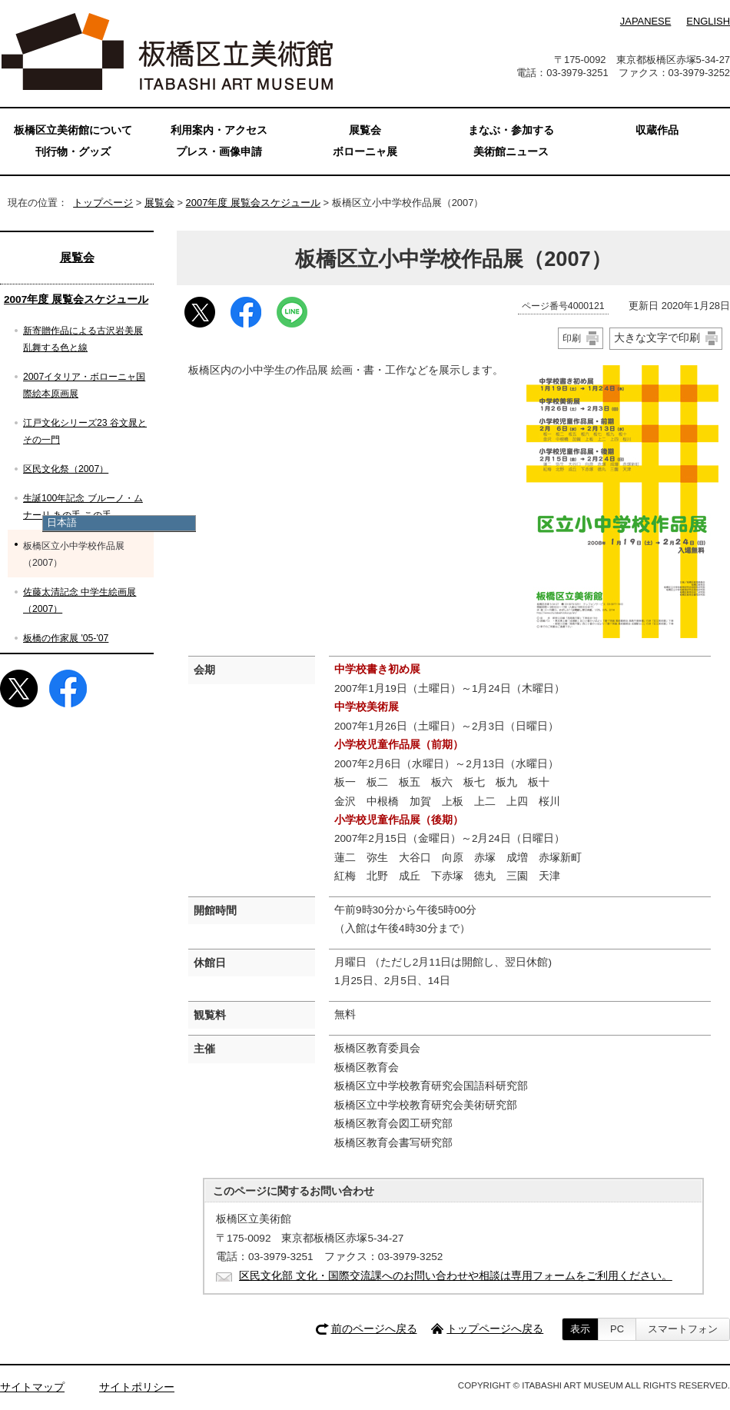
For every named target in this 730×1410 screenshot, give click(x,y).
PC (617, 1329)
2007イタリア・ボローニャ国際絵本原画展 (84, 385)
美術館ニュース (511, 152)
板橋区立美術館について (73, 130)
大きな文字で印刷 (657, 337)
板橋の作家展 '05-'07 (65, 638)
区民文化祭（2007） (65, 469)
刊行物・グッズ (73, 152)
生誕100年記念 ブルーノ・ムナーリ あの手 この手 (83, 506)
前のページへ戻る (374, 1329)
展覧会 (159, 202)
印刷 (571, 338)
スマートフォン (683, 1329)
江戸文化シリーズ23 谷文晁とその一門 (85, 431)
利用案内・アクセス (219, 130)
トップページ (103, 202)
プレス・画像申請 (219, 152)
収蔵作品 (657, 130)
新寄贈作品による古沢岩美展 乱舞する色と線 (83, 339)
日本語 (62, 522)
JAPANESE (645, 21)
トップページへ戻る (494, 1329)
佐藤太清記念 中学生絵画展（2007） (79, 600)
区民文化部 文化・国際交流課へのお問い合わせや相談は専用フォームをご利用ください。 (455, 1276)
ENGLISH (708, 21)
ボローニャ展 (365, 152)
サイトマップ (32, 1387)
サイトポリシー (136, 1387)
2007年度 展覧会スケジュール (253, 202)
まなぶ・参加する (511, 130)
